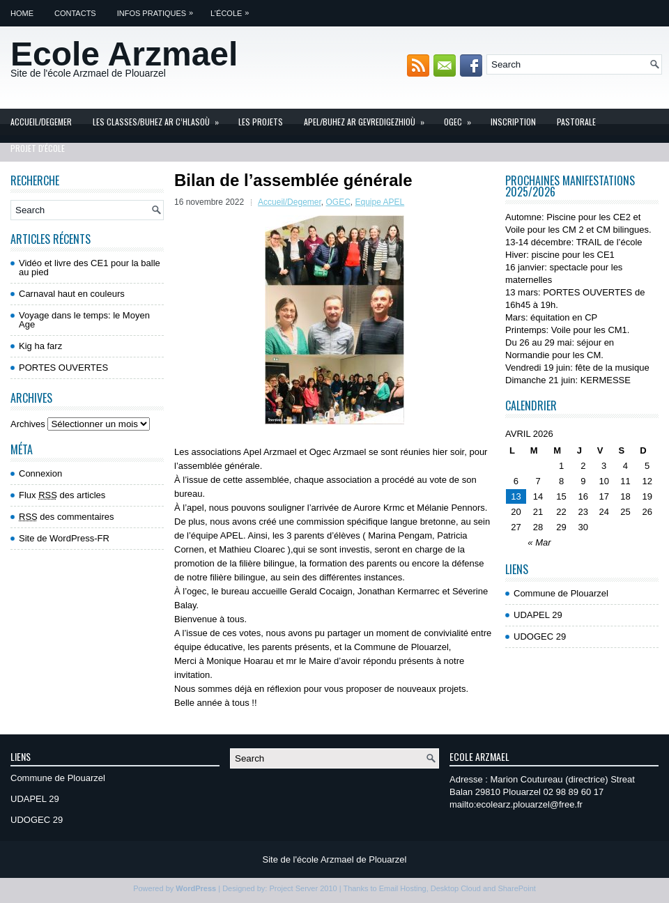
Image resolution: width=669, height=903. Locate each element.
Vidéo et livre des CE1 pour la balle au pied (89, 267)
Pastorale (576, 122)
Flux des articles (62, 495)
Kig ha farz (40, 346)
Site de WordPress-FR (64, 538)
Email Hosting (402, 888)
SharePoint (516, 888)
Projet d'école (37, 148)
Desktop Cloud (456, 888)
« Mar (539, 542)
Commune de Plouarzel (561, 593)
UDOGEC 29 (540, 636)
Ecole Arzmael (124, 54)
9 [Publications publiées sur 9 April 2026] (582, 481)
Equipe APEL (380, 202)
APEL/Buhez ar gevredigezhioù (368, 118)
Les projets (260, 122)
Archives (27, 424)
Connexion (40, 473)
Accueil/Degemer (41, 122)
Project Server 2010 (303, 888)
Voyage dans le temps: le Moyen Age (84, 320)
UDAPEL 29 (538, 615)
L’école (233, 8)
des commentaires (66, 516)
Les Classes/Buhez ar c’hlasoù (160, 118)
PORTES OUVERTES (63, 367)
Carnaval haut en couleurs (72, 293)
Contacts (75, 13)
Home (21, 13)
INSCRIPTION (513, 122)
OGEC (462, 118)
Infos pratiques (158, 8)
